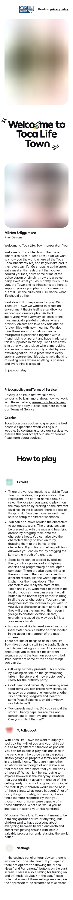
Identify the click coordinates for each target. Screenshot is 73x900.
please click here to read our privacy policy (35, 404)
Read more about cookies (22, 438)
